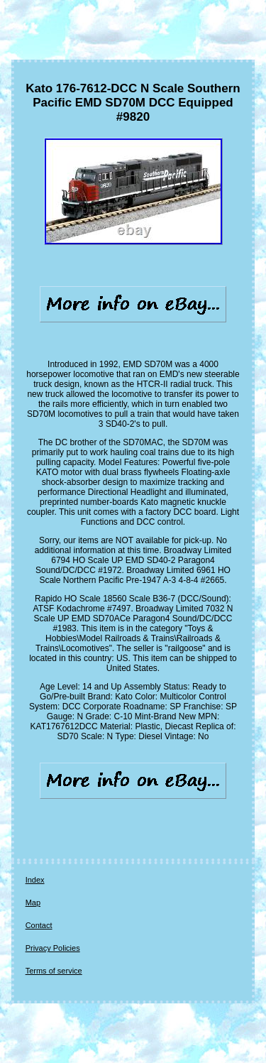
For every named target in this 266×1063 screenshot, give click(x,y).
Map (33, 902)
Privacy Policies (53, 948)
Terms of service (54, 970)
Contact (39, 925)
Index (35, 880)
